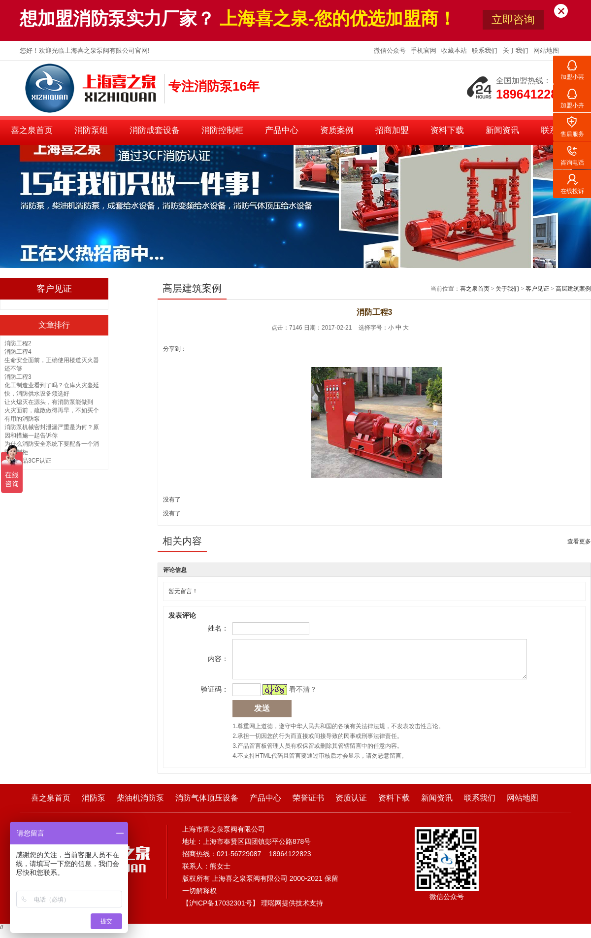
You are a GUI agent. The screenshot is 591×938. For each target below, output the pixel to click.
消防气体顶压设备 (206, 805)
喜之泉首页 (32, 130)
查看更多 (579, 541)
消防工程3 (18, 376)
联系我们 (485, 50)
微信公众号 (391, 50)
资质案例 (337, 130)
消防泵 (93, 805)
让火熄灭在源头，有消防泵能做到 (48, 402)
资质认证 (351, 805)
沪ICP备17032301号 (220, 910)
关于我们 (516, 50)
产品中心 (281, 130)
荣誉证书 (308, 805)
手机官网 (424, 50)
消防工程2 (18, 343)
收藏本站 (455, 50)
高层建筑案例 (573, 288)
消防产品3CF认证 (27, 460)
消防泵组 (91, 130)
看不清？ (301, 697)
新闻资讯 (502, 130)
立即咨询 (513, 19)
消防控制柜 (222, 130)
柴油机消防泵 (140, 805)
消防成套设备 (155, 130)
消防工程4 (18, 351)
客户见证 (537, 288)
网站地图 (546, 50)
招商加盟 (392, 130)
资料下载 (447, 130)
